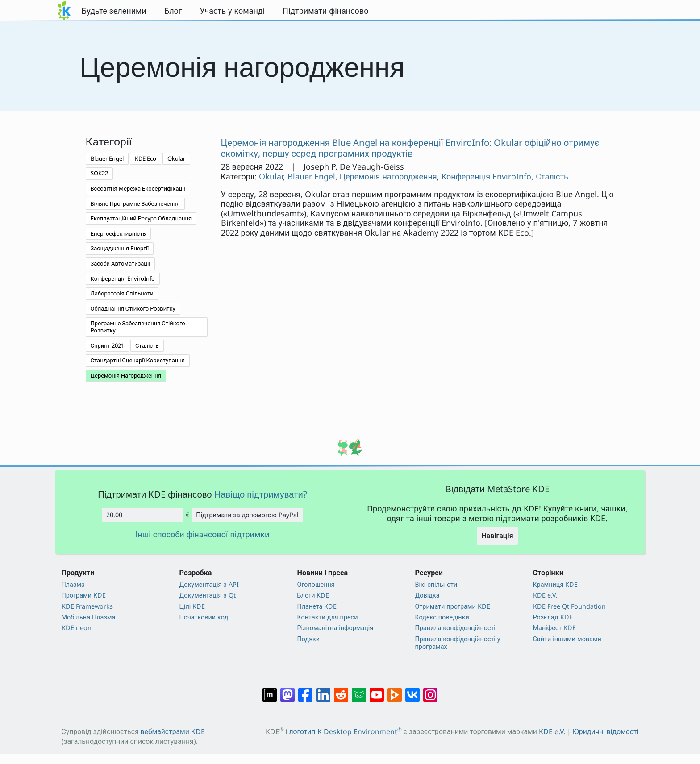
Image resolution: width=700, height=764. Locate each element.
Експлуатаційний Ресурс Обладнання (141, 218)
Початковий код (204, 617)
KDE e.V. (545, 595)
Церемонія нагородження (388, 176)
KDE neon (77, 627)
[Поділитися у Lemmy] (359, 690)
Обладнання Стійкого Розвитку (133, 308)
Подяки (308, 639)
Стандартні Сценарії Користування (138, 360)
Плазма (73, 584)
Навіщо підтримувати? (260, 494)
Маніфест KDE (554, 627)
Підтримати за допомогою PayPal (247, 515)
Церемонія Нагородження (126, 375)
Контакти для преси (327, 617)
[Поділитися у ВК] (412, 690)
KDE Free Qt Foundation (569, 606)
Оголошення (316, 584)
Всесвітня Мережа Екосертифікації (138, 188)
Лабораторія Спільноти (122, 293)
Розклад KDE (553, 617)
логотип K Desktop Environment (345, 731)
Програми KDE (84, 595)
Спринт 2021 (108, 345)
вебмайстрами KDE (173, 731)
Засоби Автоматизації (120, 263)
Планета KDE (317, 606)
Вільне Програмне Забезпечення (135, 203)
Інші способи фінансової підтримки (203, 535)
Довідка (427, 595)
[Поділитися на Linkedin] (323, 690)
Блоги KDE (313, 595)
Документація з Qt (207, 595)
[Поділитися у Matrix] (269, 690)
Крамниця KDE (555, 584)
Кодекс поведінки (442, 617)
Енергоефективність (118, 233)
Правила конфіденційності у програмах (457, 643)
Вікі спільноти (436, 584)
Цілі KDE (192, 606)
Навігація (497, 535)
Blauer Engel (107, 158)
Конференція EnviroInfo (123, 278)
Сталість (146, 345)
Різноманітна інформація (335, 627)
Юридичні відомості (606, 731)
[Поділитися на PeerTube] (395, 690)
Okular (176, 158)
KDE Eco (145, 158)
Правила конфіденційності (455, 627)
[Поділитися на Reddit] (341, 690)
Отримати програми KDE (452, 606)
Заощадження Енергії (120, 248)
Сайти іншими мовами (567, 639)
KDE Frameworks (87, 606)
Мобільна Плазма (89, 617)
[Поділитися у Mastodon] (287, 690)
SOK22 (99, 173)
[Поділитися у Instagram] (430, 690)
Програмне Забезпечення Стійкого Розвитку (138, 326)
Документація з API (209, 584)
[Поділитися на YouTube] (377, 690)
